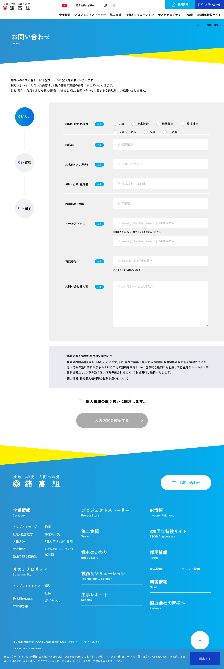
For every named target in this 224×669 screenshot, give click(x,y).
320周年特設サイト (209, 15)
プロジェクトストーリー (90, 15)
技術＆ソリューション (139, 15)
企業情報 (65, 15)
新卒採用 (156, 569)
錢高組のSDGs (23, 598)
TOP (197, 25)
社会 (48, 593)
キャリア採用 (191, 569)
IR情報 (189, 15)
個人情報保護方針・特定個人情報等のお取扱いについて (45, 642)
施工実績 (115, 15)
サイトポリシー (93, 642)
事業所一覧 (52, 534)
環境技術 (192, 124)
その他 (172, 132)
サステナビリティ (169, 15)
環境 (48, 585)
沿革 (48, 526)
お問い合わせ (209, 4)
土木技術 (143, 124)
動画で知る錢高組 (25, 556)
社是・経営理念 (23, 534)
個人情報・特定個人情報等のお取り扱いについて (97, 378)
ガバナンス (52, 600)
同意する (205, 659)
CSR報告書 (20, 606)
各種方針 (19, 541)
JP (105, 5)
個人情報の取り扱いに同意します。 (116, 401)
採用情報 (180, 4)
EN (114, 5)
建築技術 (167, 124)
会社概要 (19, 548)
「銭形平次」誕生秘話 (59, 541)
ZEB (121, 124)
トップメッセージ (25, 526)
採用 (152, 132)
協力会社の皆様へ (85, 5)
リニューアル (127, 132)
